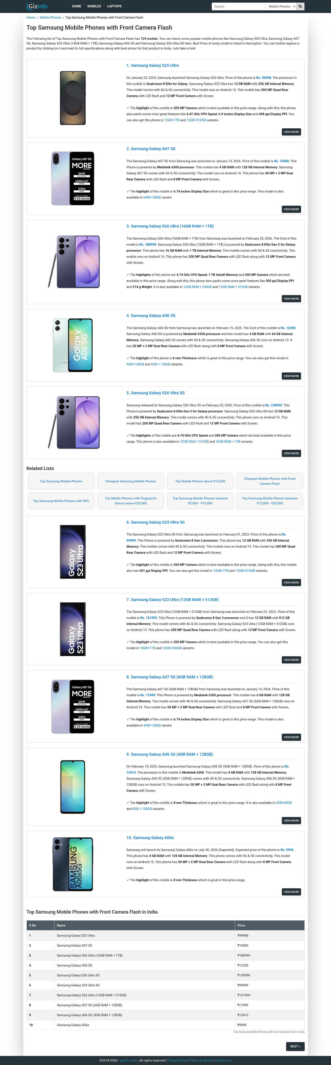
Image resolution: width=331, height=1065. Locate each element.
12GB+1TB (172, 120)
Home (76, 6)
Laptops (114, 6)
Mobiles (94, 6)
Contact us (224, 1060)
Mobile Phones (50, 17)
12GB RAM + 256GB (198, 287)
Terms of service (202, 1060)
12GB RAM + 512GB (233, 287)
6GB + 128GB (161, 364)
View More (291, 132)
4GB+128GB (136, 364)
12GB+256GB (172, 648)
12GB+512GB (197, 120)
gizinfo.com (128, 1060)
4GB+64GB (284, 803)
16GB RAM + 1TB (228, 441)
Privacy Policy (177, 1060)
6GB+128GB (152, 197)
